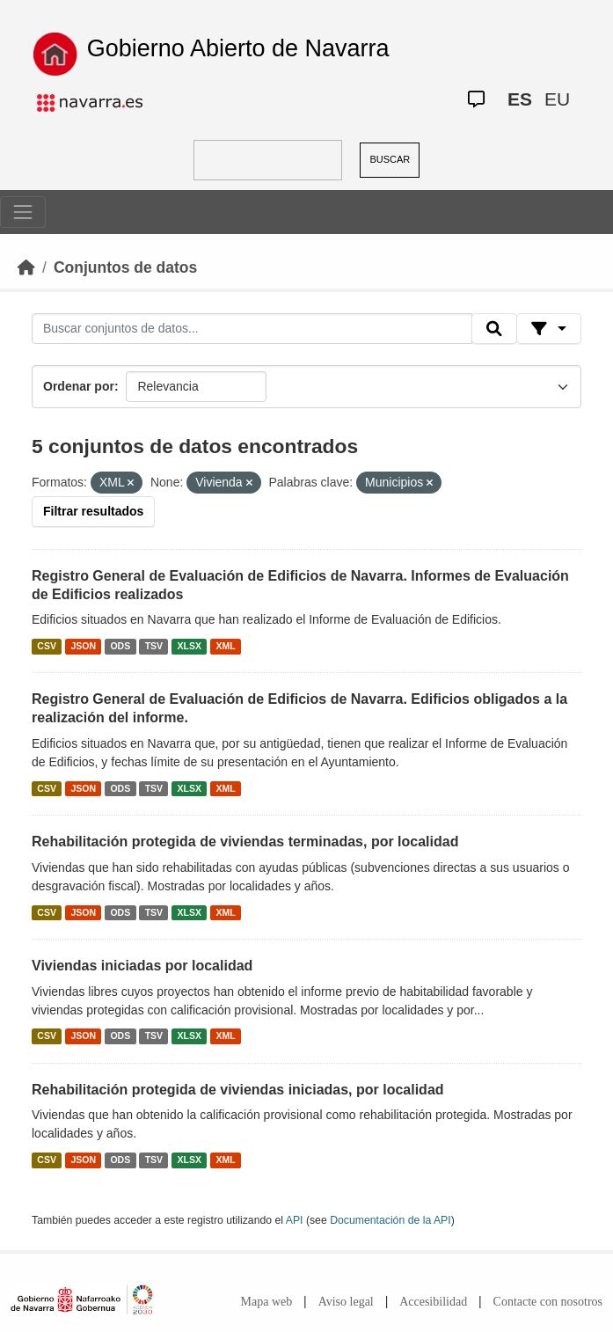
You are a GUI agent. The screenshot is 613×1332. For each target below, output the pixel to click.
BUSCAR (389, 159)
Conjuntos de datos (125, 267)
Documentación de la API (390, 1220)
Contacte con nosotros (547, 1301)
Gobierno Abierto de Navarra (238, 48)
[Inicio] (26, 267)
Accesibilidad (433, 1301)
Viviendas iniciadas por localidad (142, 965)
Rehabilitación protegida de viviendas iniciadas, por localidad (238, 1089)
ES (519, 99)
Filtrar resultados (93, 511)
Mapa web (267, 1301)
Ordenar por (78, 386)
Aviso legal (346, 1301)
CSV (46, 645)
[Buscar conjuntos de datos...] (252, 329)
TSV (154, 645)
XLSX (189, 645)
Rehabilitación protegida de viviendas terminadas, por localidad (245, 841)
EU (557, 99)
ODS (120, 645)
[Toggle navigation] (23, 212)
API (294, 1220)
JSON (83, 645)
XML (226, 645)
